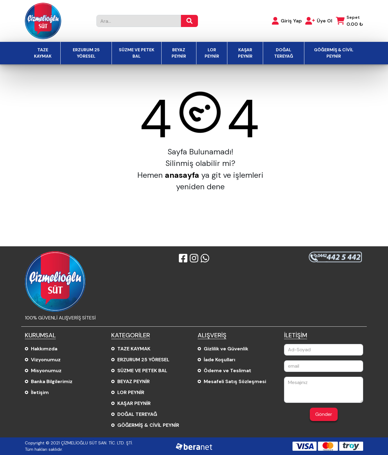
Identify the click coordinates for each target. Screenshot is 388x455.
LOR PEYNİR (212, 53)
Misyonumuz (46, 370)
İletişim (40, 392)
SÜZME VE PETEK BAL (136, 53)
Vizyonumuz (46, 359)
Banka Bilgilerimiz (51, 381)
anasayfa (182, 175)
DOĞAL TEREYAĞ (283, 53)
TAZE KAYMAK (43, 53)
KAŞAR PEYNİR (245, 53)
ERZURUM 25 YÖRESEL (86, 53)
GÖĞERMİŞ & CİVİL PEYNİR (333, 53)
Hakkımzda (44, 348)
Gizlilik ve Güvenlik (226, 348)
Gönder (323, 414)
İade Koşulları (219, 359)
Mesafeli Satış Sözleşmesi (235, 381)
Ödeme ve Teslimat (227, 370)
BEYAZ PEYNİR (179, 53)
